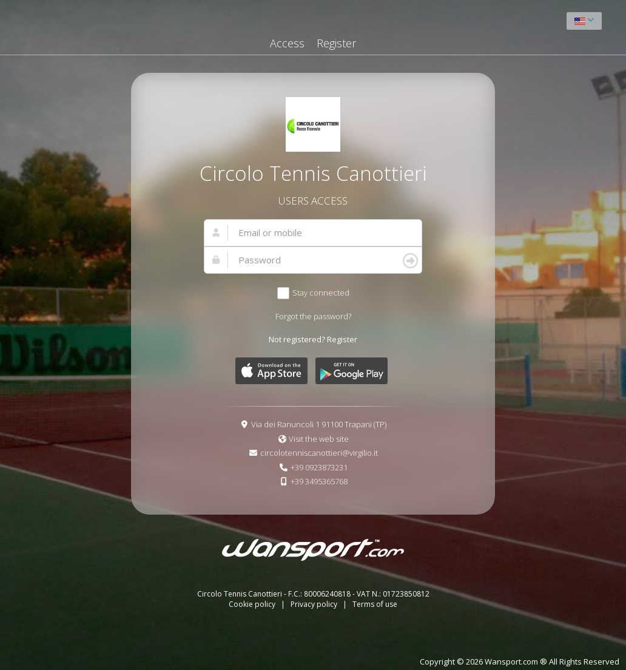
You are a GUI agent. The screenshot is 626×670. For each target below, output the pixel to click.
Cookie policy (253, 604)
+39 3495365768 (319, 481)
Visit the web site (319, 438)
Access (287, 43)
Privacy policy (315, 604)
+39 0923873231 (319, 467)
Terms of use (374, 604)
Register (336, 43)
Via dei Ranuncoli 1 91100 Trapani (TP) (318, 424)
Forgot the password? (313, 316)
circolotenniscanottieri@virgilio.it (319, 452)
